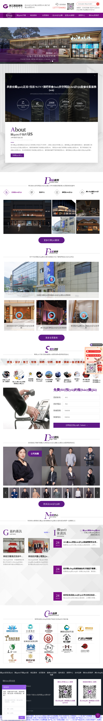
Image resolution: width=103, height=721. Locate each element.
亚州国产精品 (87, 710)
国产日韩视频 (87, 702)
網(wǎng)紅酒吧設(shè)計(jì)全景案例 (54, 328)
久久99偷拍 (71, 704)
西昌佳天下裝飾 (29, 697)
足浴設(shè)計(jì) (16, 192)
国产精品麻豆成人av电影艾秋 (57, 704)
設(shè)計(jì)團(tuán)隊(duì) (58, 17)
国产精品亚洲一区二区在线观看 (75, 714)
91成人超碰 (47, 710)
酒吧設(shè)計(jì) (67, 192)
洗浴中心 (42, 192)
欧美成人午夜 (30, 706)
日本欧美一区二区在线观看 (72, 718)
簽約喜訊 (61, 659)
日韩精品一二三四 (76, 702)
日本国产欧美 (66, 708)
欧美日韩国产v (91, 706)
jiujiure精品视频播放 (57, 714)
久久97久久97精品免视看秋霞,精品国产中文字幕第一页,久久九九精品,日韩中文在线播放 (29, 702)
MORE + (47, 532)
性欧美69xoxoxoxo (44, 718)
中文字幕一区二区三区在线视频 (38, 712)
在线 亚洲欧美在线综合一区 (53, 716)
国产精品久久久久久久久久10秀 (86, 704)
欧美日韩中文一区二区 (63, 720)
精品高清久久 (67, 716)
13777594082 (59, 7)
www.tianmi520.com (19, 678)
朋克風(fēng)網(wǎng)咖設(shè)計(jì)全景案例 (86, 327)
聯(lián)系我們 (94, 15)
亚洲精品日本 (35, 720)
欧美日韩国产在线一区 (89, 718)
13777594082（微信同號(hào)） (21, 672)
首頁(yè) (9, 15)
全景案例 (45, 15)
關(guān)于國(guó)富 (21, 17)
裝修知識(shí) (95, 535)
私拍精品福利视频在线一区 (73, 710)
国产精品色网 (90, 708)
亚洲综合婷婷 (86, 716)
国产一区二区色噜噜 (43, 708)
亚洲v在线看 (90, 714)
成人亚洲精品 (76, 720)
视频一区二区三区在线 (48, 720)
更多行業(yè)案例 (51, 240)
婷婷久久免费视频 (41, 706)
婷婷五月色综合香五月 (29, 718)
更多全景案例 (51, 338)
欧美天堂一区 (77, 716)
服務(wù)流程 (51, 659)
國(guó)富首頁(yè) (6, 659)
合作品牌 (78, 659)
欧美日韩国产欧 (55, 708)
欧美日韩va (46, 714)
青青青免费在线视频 (78, 708)
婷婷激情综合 (66, 712)
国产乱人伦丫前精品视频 (56, 706)
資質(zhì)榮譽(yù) (69, 17)
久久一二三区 (70, 706)
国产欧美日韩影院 (55, 712)
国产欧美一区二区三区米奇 (34, 716)
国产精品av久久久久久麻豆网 (32, 714)
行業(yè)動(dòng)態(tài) (92, 532)
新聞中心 (82, 15)
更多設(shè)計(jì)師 (51, 504)
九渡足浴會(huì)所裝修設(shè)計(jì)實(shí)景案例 (53, 295)
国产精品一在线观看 (88, 720)
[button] (50, 61)
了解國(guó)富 (17, 155)
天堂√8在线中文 (64, 702)
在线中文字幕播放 (56, 718)
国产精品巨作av (80, 706)
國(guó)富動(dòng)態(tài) (91, 530)
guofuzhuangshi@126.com (16, 675)
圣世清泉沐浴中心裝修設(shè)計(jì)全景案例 (21, 327)
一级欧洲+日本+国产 (94, 712)
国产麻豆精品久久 (57, 710)
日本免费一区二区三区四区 (33, 710)
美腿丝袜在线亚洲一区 (79, 712)
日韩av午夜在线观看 (40, 704)
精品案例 (33, 15)
